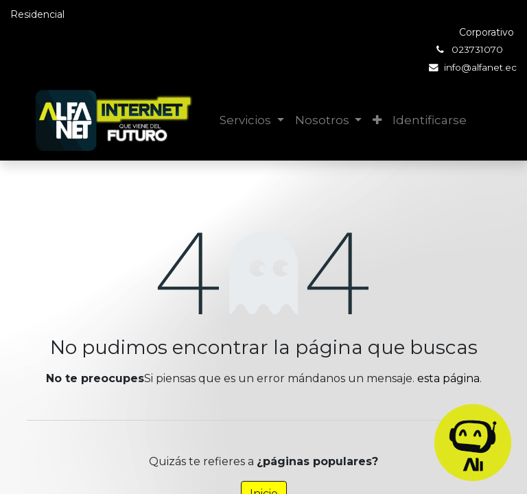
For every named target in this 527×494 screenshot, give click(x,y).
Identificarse (430, 120)
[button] (377, 120)
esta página (448, 378)
